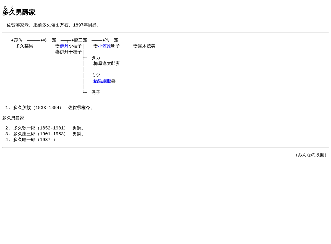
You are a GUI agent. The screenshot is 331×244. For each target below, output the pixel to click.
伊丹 (64, 47)
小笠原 (104, 47)
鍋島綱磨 (102, 86)
